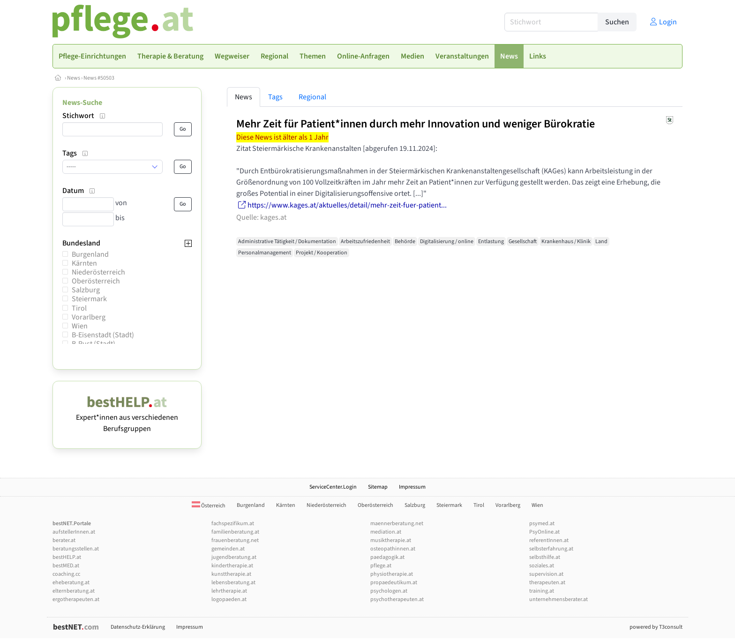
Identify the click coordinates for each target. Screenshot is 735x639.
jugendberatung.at (233, 557)
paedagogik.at (387, 557)
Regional (312, 97)
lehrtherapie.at (229, 591)
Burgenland (90, 254)
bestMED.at (65, 566)
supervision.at (546, 574)
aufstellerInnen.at (73, 532)
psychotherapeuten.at (397, 599)
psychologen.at (388, 591)
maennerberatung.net (396, 524)
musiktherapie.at (390, 540)
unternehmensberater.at (558, 599)
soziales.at (541, 566)
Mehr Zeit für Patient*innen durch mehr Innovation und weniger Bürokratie (415, 124)
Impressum (412, 487)
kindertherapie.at (232, 566)
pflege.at (380, 566)
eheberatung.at (71, 583)
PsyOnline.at (544, 532)
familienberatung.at (235, 532)
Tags (275, 97)
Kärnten (84, 263)
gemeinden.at (228, 549)
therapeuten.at (547, 583)
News (73, 78)
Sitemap (378, 487)
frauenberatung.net (235, 540)
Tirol (79, 308)
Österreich (208, 506)
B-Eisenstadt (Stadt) (103, 335)
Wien (80, 326)
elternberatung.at (73, 591)
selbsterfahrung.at (551, 549)
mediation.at (385, 532)
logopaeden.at (229, 599)
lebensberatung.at (233, 583)
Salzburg (86, 290)
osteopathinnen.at (392, 549)
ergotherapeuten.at (75, 599)
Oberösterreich (96, 281)
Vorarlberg (88, 317)
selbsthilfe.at (544, 557)
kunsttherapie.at (231, 574)
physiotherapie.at (391, 574)
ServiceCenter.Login (333, 487)
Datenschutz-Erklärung (138, 627)
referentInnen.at (549, 540)
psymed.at (542, 524)
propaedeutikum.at (393, 583)
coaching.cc (66, 574)
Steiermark (89, 299)
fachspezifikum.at (232, 524)
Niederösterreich (98, 272)
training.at (541, 591)
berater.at (63, 540)
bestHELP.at (66, 557)
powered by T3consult (656, 627)
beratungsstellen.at (75, 549)
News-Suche (82, 102)
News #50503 (98, 78)
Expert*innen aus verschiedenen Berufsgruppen (127, 417)
